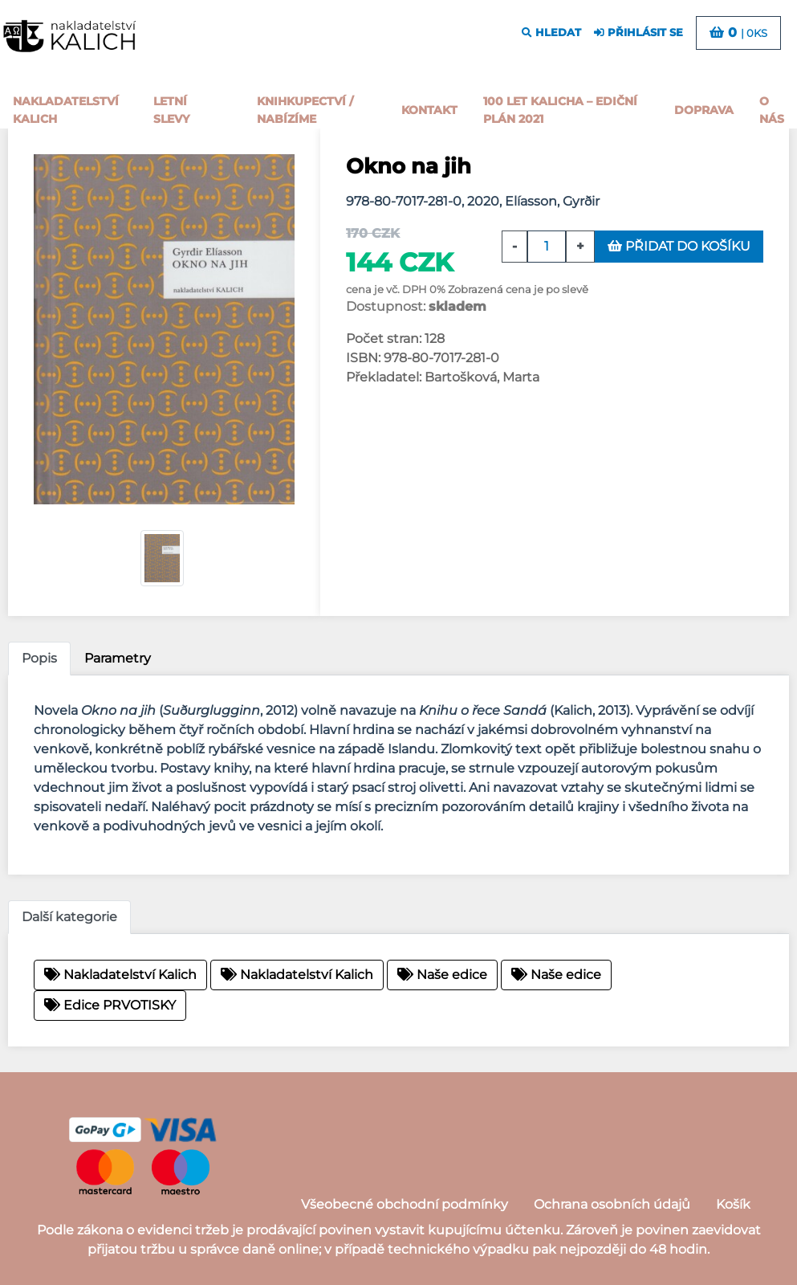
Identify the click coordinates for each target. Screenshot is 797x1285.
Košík (733, 1204)
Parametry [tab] (117, 658)
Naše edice (442, 974)
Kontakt (429, 110)
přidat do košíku (679, 246)
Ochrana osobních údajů (612, 1204)
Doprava (704, 110)
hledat (551, 33)
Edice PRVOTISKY (110, 1005)
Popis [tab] (39, 658)
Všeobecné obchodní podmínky (404, 1204)
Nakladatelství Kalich (66, 110)
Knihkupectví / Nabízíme (305, 110)
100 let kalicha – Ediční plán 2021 (560, 110)
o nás (771, 110)
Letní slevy (171, 110)
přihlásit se (638, 33)
